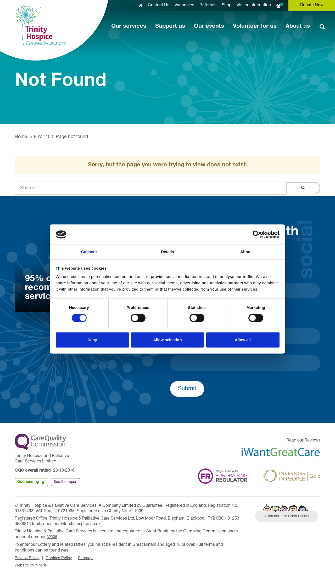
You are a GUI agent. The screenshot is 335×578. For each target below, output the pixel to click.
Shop (226, 5)
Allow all (243, 340)
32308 (52, 537)
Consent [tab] (89, 251)
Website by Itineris (32, 564)
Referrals (207, 5)
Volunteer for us (255, 26)
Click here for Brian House (289, 517)
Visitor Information (254, 5)
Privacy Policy (28, 557)
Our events (209, 26)
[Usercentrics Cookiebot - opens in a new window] (257, 234)
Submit (187, 389)
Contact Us (158, 5)
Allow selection (167, 340)
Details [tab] (167, 251)
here (65, 550)
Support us (170, 26)
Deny (92, 340)
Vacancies (184, 5)
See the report (65, 482)
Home (21, 137)
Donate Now (311, 5)
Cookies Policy (61, 557)
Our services (128, 26)
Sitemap (89, 557)
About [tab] (246, 251)
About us (298, 26)
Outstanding (28, 482)
